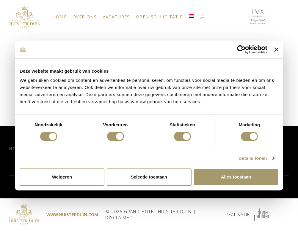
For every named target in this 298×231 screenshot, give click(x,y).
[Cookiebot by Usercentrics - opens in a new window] (241, 49)
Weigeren (62, 176)
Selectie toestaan (149, 176)
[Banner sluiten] (276, 49)
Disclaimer (118, 217)
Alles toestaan (236, 176)
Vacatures (116, 17)
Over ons (85, 17)
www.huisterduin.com (72, 214)
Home (59, 17)
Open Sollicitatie (159, 17)
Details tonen (253, 158)
